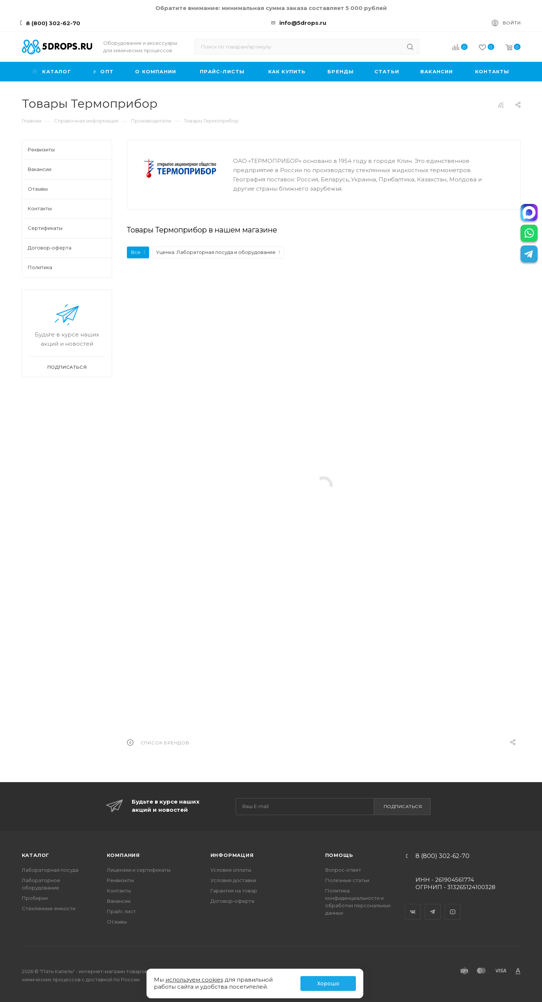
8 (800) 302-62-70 (53, 23)
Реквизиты (120, 880)
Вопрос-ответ (343, 870)
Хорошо (328, 983)
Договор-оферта (232, 901)
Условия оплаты (231, 870)
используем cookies (194, 979)
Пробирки (35, 898)
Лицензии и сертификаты (139, 870)
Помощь (339, 855)
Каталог (36, 855)
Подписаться (403, 806)
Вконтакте (413, 905)
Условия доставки (233, 880)
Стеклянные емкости (48, 908)
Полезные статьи (347, 880)
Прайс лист (121, 911)
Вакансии (119, 901)
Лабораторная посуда (50, 870)
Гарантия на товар (234, 891)
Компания (123, 855)
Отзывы (117, 922)
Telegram (433, 905)
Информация (232, 855)
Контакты (119, 891)
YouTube (453, 905)
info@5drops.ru (302, 22)
